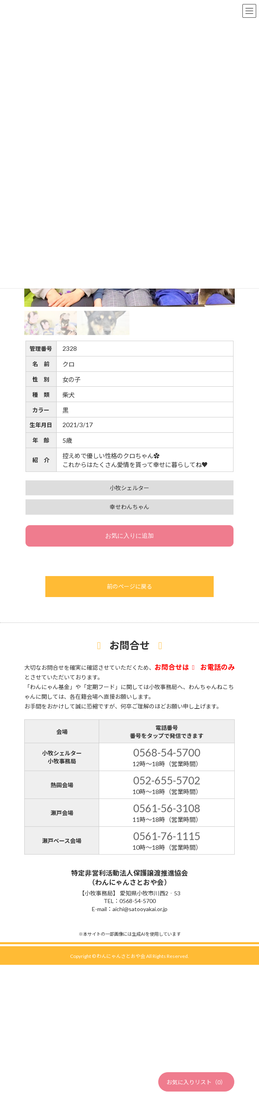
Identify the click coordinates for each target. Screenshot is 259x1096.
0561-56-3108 (166, 808)
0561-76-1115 (166, 836)
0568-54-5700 (166, 752)
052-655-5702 (166, 780)
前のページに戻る (129, 586)
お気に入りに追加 (129, 535)
